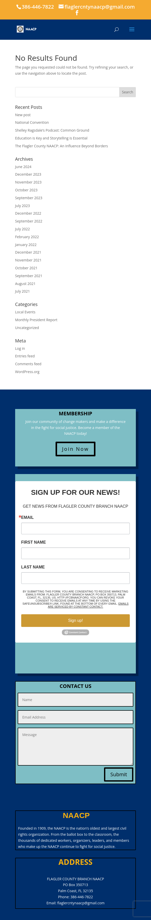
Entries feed (25, 356)
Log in (20, 348)
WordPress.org (27, 371)
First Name (33, 542)
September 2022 (28, 221)
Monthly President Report (36, 319)
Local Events (25, 312)
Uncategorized (27, 327)
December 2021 (28, 252)
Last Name (33, 567)
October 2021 (26, 267)
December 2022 (28, 213)
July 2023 (22, 205)
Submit (118, 774)
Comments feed (28, 363)
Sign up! (75, 620)
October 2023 (26, 190)
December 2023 (28, 174)
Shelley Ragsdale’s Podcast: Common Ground (52, 130)
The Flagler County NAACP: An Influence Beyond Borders (61, 146)
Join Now (75, 448)
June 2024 (23, 166)
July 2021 (22, 291)
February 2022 (27, 236)
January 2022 (26, 244)
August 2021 (25, 283)
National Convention (32, 122)
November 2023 (28, 182)
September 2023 (28, 197)
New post (23, 114)
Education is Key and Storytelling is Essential (51, 138)
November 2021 (28, 260)
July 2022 (22, 229)
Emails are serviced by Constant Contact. (88, 605)
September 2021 (28, 275)
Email (27, 518)
